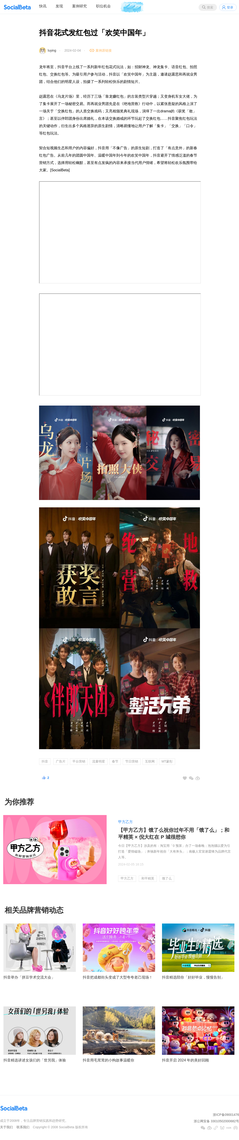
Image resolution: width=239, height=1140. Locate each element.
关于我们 (6, 1127)
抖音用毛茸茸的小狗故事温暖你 (108, 1060)
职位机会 (103, 6)
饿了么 (167, 878)
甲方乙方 (125, 822)
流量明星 (98, 761)
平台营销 (78, 761)
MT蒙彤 (167, 761)
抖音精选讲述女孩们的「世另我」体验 (34, 1060)
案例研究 (79, 6)
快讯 (42, 6)
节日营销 (131, 761)
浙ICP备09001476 (226, 1115)
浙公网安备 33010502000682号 (216, 1121)
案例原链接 (104, 50)
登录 (230, 7)
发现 (59, 6)
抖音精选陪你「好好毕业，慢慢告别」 (193, 977)
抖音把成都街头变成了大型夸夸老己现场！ (118, 977)
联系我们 (23, 1127)
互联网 (150, 761)
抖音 (45, 761)
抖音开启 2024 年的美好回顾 (185, 1060)
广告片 (60, 761)
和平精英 (147, 878)
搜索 (210, 7)
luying (52, 50)
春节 (115, 761)
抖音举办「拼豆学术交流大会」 (29, 977)
